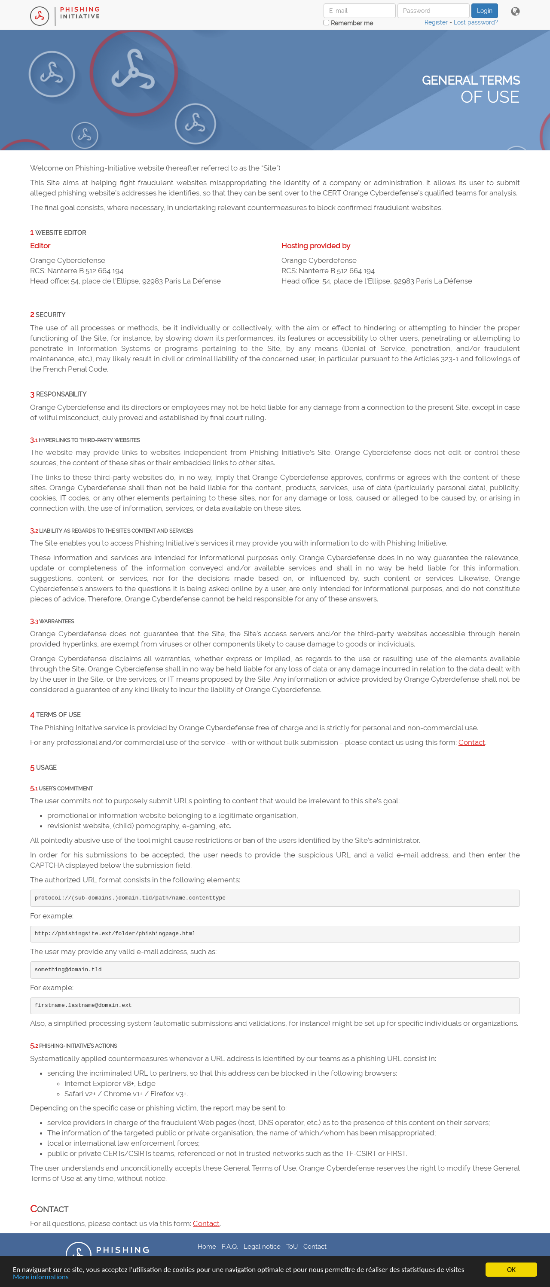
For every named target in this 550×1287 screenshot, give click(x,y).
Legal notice (262, 1246)
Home (207, 1246)
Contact (471, 742)
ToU (292, 1246)
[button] (515, 12)
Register (436, 22)
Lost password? (476, 22)
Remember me (348, 23)
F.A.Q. (230, 1246)
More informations (41, 1277)
